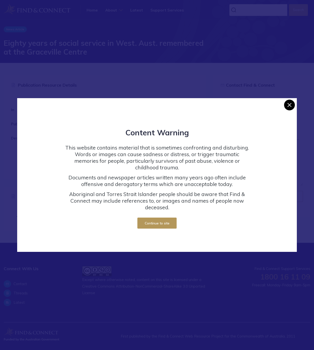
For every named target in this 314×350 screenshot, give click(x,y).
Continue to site (157, 223)
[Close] (289, 105)
